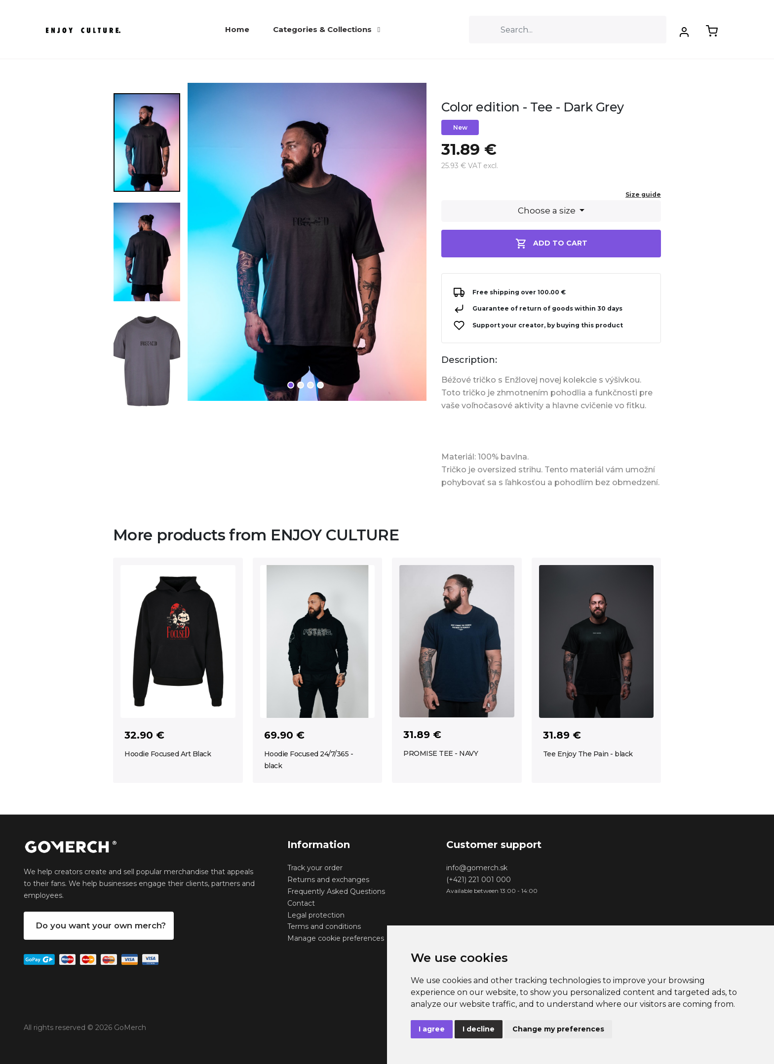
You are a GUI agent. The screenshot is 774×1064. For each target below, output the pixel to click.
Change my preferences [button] (558, 1029)
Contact (301, 903)
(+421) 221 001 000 (478, 879)
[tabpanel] (307, 246)
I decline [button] (479, 1029)
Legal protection (316, 915)
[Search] (567, 29)
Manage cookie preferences (335, 938)
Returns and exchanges (328, 879)
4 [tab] (320, 385)
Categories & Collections (326, 29)
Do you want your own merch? (101, 925)
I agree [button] (432, 1029)
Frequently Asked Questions (336, 891)
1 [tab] (290, 385)
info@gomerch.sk (476, 867)
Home (237, 29)
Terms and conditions (324, 926)
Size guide (643, 194)
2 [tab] (300, 385)
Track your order (315, 867)
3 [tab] (310, 385)
